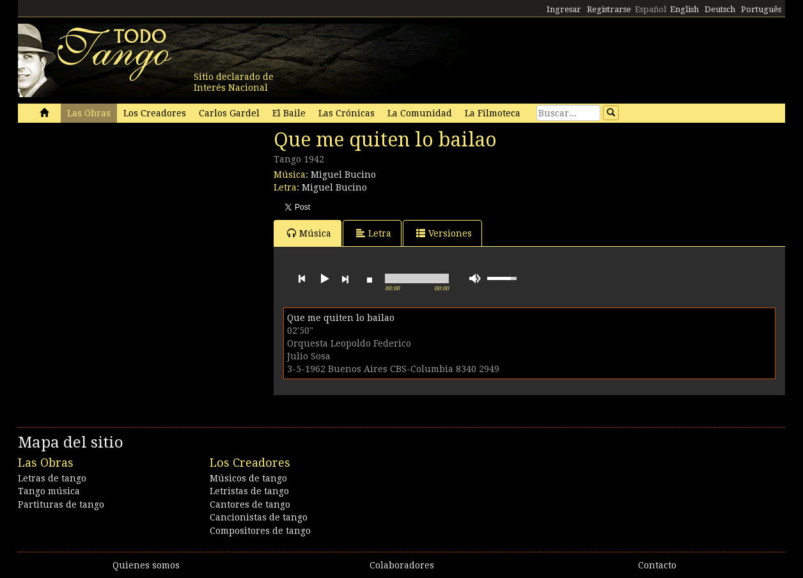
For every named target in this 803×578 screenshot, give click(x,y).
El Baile (289, 113)
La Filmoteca (492, 113)
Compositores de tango (260, 531)
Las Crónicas (346, 113)
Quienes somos (146, 565)
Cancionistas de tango (259, 517)
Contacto (657, 565)
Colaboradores (402, 565)
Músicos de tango (248, 478)
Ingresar (564, 9)
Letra (373, 233)
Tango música (49, 491)
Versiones (444, 233)
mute (475, 278)
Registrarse (609, 9)
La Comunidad (419, 113)
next (345, 279)
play (323, 279)
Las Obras (89, 113)
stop (369, 279)
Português (761, 9)
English (684, 9)
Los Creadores (154, 113)
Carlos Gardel (229, 113)
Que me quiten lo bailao (340, 318)
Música (309, 233)
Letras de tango (52, 478)
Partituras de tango (61, 504)
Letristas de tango (249, 491)
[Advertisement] (114, 216)
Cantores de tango (250, 504)
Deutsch (720, 9)
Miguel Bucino (343, 174)
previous (302, 279)
